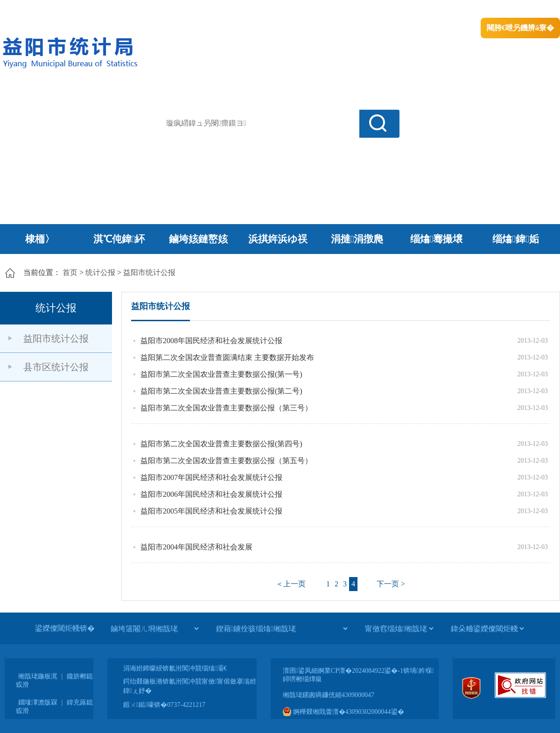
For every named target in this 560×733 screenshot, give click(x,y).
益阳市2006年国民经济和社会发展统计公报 (211, 494)
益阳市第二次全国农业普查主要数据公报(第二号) (221, 391)
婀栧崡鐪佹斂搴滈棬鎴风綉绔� (105, 9)
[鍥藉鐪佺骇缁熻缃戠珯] (281, 628)
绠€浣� (440, 9)
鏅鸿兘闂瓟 (478, 9)
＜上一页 (291, 584)
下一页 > (391, 584)
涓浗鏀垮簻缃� (26, 9)
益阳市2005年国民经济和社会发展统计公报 (211, 511)
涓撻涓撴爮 (357, 239)
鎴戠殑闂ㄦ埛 (400, 9)
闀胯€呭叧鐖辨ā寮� (520, 28)
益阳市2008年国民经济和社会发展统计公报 (211, 341)
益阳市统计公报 (149, 272)
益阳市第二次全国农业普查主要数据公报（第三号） (226, 408)
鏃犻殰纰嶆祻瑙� (531, 9)
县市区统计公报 (56, 367)
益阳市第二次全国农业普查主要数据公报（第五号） (226, 461)
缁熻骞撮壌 (436, 239)
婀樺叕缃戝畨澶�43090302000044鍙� (343, 711)
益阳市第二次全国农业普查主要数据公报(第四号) (221, 444)
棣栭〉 (40, 239)
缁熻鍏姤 (515, 239)
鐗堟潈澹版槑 (37, 702)
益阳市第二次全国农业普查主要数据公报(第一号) (221, 374)
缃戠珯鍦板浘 (37, 676)
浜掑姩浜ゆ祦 (278, 239)
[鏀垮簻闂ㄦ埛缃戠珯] (154, 628)
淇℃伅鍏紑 (119, 239)
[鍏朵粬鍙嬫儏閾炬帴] (487, 628)
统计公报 (100, 272)
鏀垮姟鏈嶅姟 (198, 239)
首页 (70, 272)
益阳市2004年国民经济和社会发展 (196, 547)
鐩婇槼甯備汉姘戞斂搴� (196, 9)
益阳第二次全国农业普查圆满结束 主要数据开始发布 (227, 357)
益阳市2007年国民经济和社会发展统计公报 (211, 477)
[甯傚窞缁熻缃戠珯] (399, 628)
